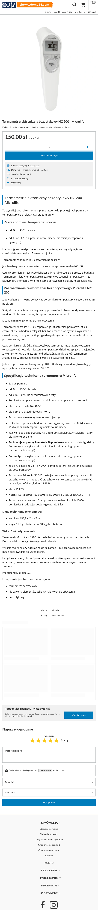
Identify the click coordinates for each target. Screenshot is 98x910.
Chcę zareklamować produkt (49, 839)
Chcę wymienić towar (49, 850)
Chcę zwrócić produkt (49, 845)
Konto (49, 862)
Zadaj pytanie (79, 715)
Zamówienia (49, 822)
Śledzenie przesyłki (49, 834)
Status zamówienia (49, 829)
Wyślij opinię (49, 802)
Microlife (55, 610)
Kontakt (49, 855)
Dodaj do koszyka (49, 155)
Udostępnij (16, 182)
